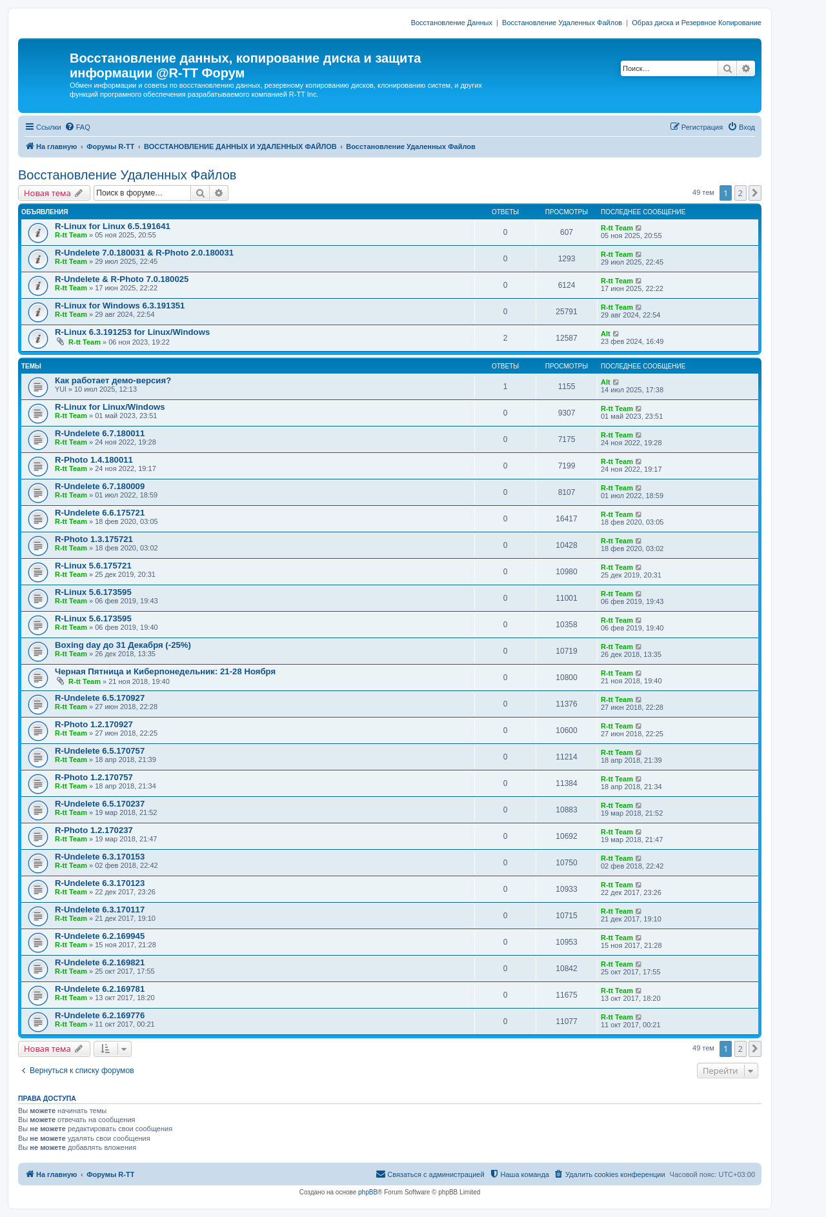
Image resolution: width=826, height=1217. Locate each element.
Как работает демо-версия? (113, 380)
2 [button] (740, 193)
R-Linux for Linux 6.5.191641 (112, 226)
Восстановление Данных (451, 22)
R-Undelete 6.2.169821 (100, 962)
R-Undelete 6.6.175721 (100, 513)
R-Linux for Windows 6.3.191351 (120, 305)
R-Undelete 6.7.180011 (100, 433)
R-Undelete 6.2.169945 (100, 936)
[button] (755, 193)
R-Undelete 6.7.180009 (100, 486)
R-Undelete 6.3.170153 (100, 856)
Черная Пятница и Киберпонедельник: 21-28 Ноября (165, 671)
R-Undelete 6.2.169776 (100, 1015)
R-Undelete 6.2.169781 (100, 989)
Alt (605, 333)
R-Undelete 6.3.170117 (100, 909)
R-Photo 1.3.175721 (94, 539)
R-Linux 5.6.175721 (93, 565)
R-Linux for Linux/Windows (110, 407)
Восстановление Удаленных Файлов (562, 22)
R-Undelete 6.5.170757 (100, 751)
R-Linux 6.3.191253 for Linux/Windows (132, 332)
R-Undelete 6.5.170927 (100, 698)
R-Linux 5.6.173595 (93, 592)
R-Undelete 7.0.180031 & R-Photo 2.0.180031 (144, 252)
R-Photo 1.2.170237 (94, 830)
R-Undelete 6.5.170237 (100, 804)
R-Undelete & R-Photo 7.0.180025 (121, 279)
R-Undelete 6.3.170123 (100, 883)
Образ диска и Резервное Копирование (696, 22)
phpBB (368, 1192)
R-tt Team (71, 235)
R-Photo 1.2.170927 (94, 724)
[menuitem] (77, 127)
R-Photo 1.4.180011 (94, 460)
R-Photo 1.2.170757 (94, 777)
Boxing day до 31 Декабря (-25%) (123, 645)
